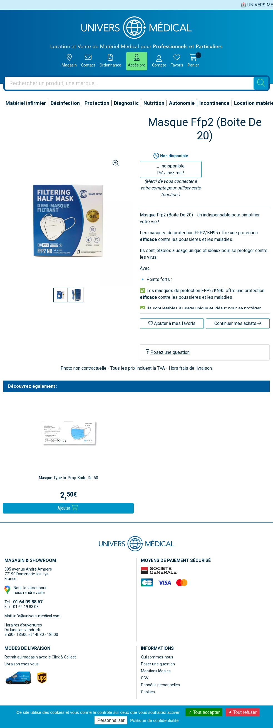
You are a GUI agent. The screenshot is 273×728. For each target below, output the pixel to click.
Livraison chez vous (21, 664)
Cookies (148, 692)
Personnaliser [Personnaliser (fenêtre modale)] (111, 720)
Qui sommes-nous (157, 657)
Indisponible (171, 169)
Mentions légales (156, 671)
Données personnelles (160, 685)
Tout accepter (204, 712)
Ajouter (68, 508)
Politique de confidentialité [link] (154, 720)
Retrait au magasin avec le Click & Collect (40, 657)
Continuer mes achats (237, 323)
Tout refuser (242, 712)
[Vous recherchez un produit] (129, 83)
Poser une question (158, 664)
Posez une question (168, 352)
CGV (144, 678)
